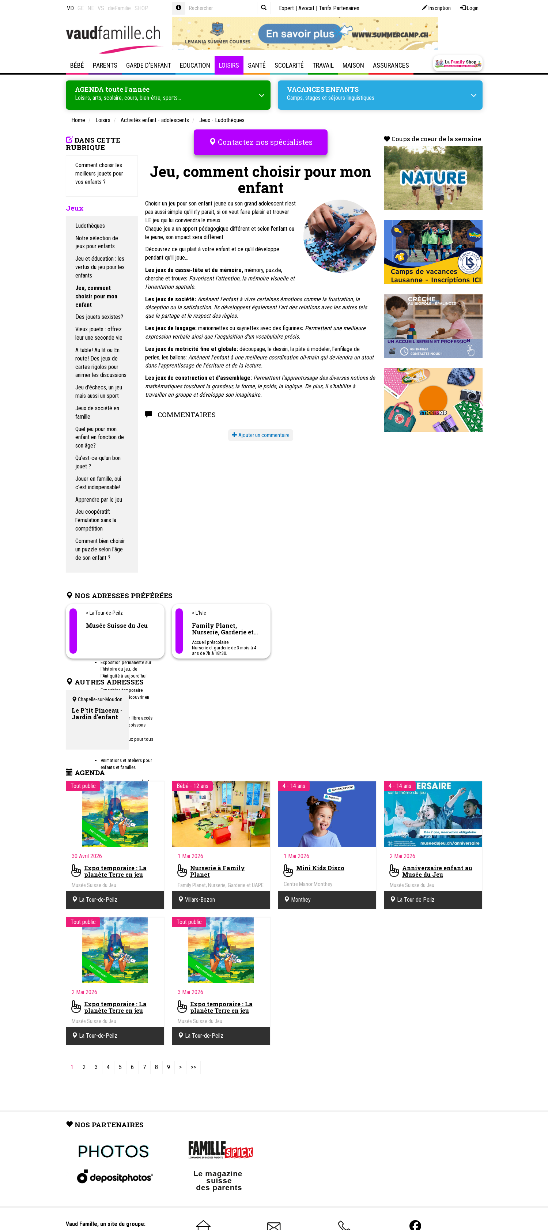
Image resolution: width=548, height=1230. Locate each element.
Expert (286, 8)
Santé (257, 65)
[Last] (193, 1067)
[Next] (180, 1067)
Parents (105, 65)
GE (81, 8)
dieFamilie (119, 8)
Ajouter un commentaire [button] (261, 434)
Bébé (77, 65)
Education (195, 65)
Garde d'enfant (148, 65)
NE (90, 8)
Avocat (306, 8)
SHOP (141, 8)
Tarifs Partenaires (339, 8)
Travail (323, 65)
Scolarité (289, 65)
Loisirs (229, 65)
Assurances (391, 65)
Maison (353, 65)
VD (70, 8)
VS (101, 8)
